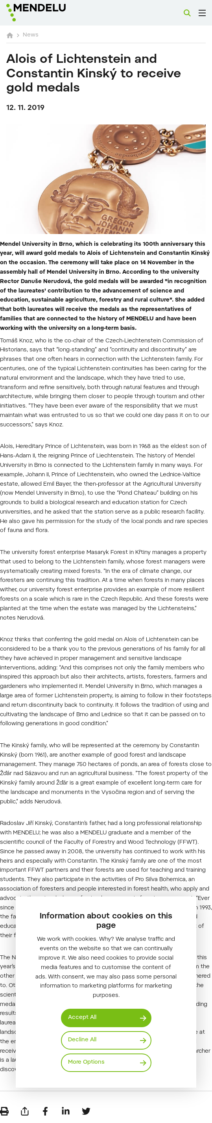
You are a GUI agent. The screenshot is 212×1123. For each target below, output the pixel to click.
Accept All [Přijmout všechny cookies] (82, 1018)
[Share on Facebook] (45, 1111)
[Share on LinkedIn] (65, 1111)
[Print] (4, 1111)
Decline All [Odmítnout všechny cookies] (82, 1040)
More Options (86, 1062)
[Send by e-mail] (24, 1111)
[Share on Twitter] (86, 1111)
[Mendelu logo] (45, 13)
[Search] (187, 12)
